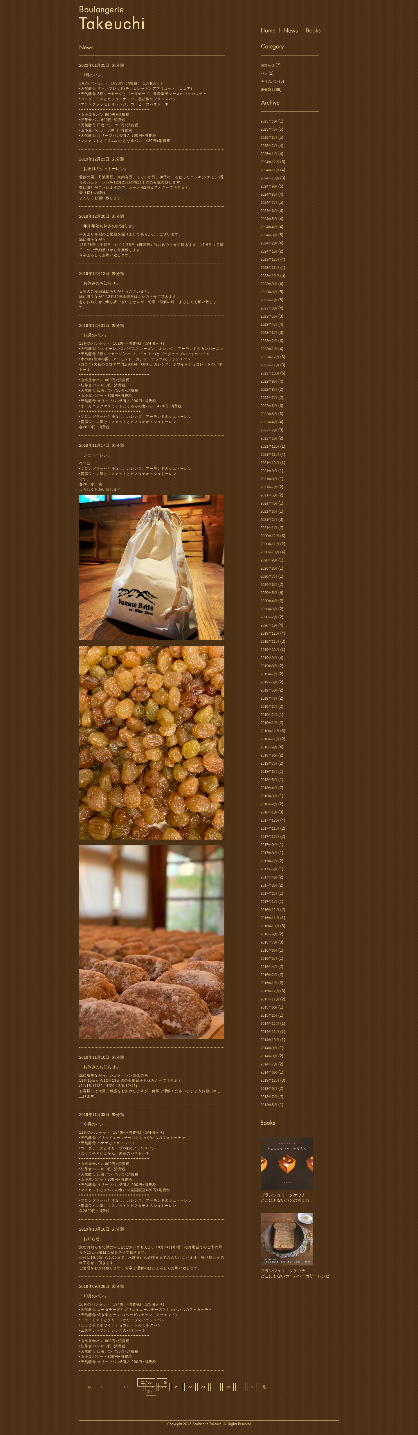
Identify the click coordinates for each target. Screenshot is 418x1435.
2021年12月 (270, 446)
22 (190, 1387)
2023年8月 (269, 292)
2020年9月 (269, 560)
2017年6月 (269, 869)
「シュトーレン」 (95, 455)
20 (164, 1387)
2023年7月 (269, 300)
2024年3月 (269, 235)
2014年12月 (270, 1024)
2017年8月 (269, 853)
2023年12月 (270, 260)
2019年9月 (269, 658)
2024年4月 (269, 227)
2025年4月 (269, 129)
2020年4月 (269, 601)
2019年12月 (270, 633)
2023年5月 (269, 316)
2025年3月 (269, 138)
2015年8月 (269, 1007)
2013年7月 (269, 1097)
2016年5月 (269, 959)
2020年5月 (269, 593)
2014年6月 (269, 1072)
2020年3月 (269, 609)
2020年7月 (269, 577)
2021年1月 (269, 528)
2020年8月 (269, 568)
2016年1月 (269, 983)
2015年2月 (269, 1015)
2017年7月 (269, 861)
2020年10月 (270, 552)
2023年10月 (270, 276)
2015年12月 (270, 991)
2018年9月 (269, 747)
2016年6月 (269, 950)
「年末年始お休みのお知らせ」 (107, 226)
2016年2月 (269, 975)
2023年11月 (270, 268)
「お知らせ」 (91, 1238)
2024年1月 (269, 251)
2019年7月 (269, 674)
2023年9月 (269, 284)
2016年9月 (269, 934)
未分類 (118, 65)
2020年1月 (269, 625)
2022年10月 (270, 373)
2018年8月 (269, 755)
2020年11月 (270, 544)
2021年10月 (270, 463)
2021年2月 (269, 520)
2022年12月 (270, 357)
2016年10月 (270, 926)
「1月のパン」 (92, 75)
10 (125, 1387)
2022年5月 (269, 414)
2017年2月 (269, 894)
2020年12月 (270, 536)
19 (151, 1387)
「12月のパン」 (93, 335)
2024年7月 (269, 203)
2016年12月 (270, 910)
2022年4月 (269, 422)
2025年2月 (269, 146)
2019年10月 (270, 650)
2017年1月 (269, 902)
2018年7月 (269, 763)
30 (228, 1387)
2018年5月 (269, 780)
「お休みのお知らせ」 (99, 283)
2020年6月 (269, 585)
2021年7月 (269, 487)
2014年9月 (269, 1048)
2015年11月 (270, 999)
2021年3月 (269, 511)
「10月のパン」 (93, 1296)
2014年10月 (270, 1040)
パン (264, 73)
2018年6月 (269, 772)
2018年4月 (269, 788)
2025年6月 (269, 121)
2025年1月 (269, 154)
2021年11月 (270, 455)
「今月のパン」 (93, 1124)
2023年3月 (269, 333)
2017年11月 (270, 829)
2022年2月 (269, 430)
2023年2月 (269, 341)
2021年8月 (269, 479)
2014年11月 (270, 1032)
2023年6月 (269, 308)
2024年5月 (269, 219)
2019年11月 (270, 642)
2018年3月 (269, 796)
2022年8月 (269, 390)
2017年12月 (270, 820)
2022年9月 (269, 381)
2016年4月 (269, 967)
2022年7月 (269, 398)
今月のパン (269, 82)
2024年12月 (270, 162)
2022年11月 (270, 365)
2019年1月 (269, 723)
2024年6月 (269, 211)
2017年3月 (269, 885)
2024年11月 (270, 170)
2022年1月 (269, 438)
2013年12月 (270, 1080)
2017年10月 (270, 837)
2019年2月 (269, 715)
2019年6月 (269, 682)
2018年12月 (270, 731)
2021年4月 (269, 503)
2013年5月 (269, 1105)
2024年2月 (269, 243)
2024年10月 (270, 178)
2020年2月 (269, 617)
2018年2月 (269, 804)
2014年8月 (269, 1056)
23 (203, 1387)
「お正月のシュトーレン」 (103, 168)
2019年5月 (269, 690)
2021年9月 (269, 471)
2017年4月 (269, 877)
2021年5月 (269, 495)
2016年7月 (269, 942)
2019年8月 (269, 666)
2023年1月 (269, 349)
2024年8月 (269, 194)
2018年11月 (270, 739)
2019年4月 (269, 698)
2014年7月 (269, 1064)
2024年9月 (269, 186)
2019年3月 (269, 707)
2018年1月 (269, 812)
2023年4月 (269, 325)
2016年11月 (270, 918)
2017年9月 (269, 845)
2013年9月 (269, 1089)
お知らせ (268, 65)
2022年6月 (269, 406)
